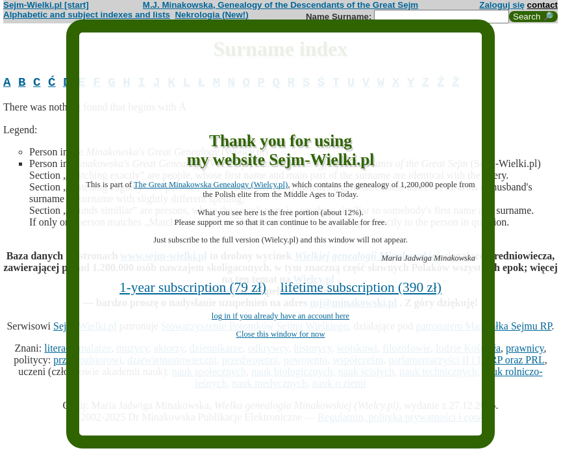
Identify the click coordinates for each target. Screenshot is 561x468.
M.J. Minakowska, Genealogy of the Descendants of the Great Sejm (280, 5)
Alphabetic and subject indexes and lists (86, 15)
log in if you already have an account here (280, 315)
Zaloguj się (502, 5)
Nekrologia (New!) (211, 15)
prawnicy (525, 351)
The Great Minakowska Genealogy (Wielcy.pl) (211, 184)
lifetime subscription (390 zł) (361, 287)
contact (542, 5)
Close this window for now (280, 334)
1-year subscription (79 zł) (192, 287)
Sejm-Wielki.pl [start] (46, 5)
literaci (58, 351)
